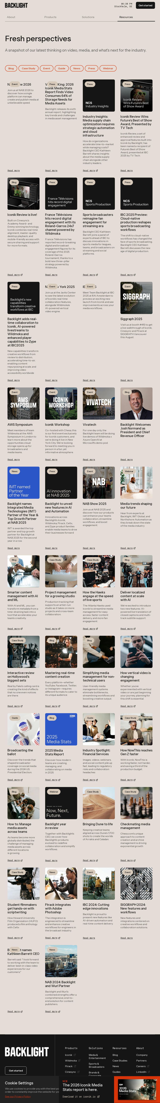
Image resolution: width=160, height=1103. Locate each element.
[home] (16, 5)
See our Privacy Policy (18, 1096)
